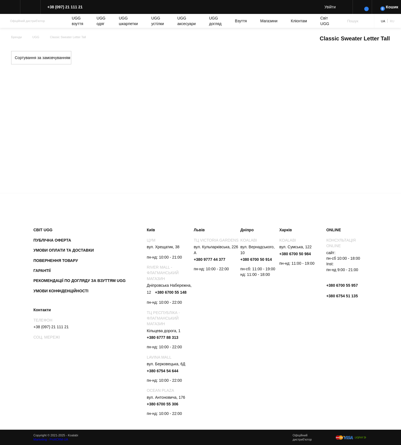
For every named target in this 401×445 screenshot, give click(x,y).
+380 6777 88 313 (162, 337)
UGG (35, 37)
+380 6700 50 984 (295, 254)
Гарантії (42, 270)
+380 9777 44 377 (209, 259)
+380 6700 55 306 (162, 404)
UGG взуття (77, 21)
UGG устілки (157, 21)
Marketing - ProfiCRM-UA (50, 439)
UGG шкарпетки (128, 21)
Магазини (268, 21)
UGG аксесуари (186, 21)
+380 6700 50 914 (256, 259)
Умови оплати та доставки (63, 250)
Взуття (241, 21)
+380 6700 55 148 (170, 292)
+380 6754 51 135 (342, 296)
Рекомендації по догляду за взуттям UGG (79, 280)
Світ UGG (324, 21)
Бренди (16, 37)
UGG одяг (101, 21)
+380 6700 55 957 (342, 285)
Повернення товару (55, 260)
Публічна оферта (52, 240)
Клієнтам (299, 21)
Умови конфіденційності (61, 291)
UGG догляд (215, 21)
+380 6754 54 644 (162, 371)
